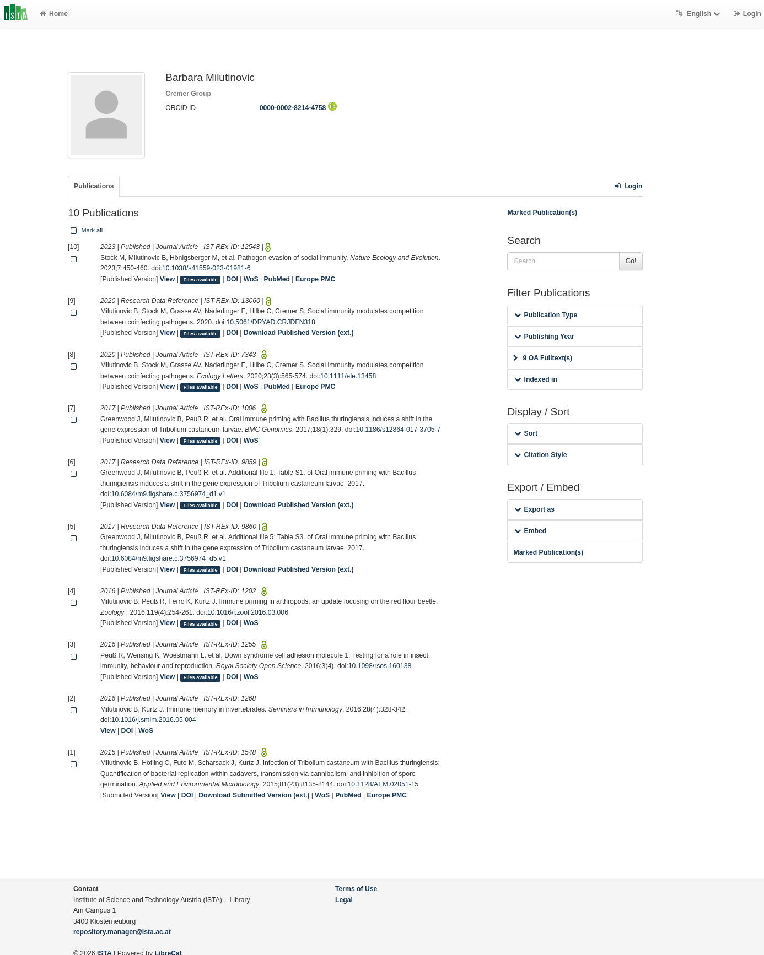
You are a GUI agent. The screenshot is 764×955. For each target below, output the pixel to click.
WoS (251, 279)
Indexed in (535, 379)
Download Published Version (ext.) (299, 333)
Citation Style (540, 455)
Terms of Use (356, 889)
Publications (94, 186)
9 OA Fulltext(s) (542, 358)
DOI (232, 279)
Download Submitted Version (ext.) (253, 795)
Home (54, 14)
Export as (534, 509)
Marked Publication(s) (542, 212)
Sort (525, 433)
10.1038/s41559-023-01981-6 (206, 268)
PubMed (277, 279)
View (167, 279)
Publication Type (545, 315)
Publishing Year (544, 336)
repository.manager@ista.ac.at (122, 932)
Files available (201, 280)
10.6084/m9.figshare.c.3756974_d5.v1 (168, 558)
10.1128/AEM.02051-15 (383, 784)
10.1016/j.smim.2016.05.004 (153, 720)
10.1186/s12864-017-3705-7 (398, 429)
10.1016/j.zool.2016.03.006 (247, 612)
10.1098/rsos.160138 (380, 666)
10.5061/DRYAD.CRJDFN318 (270, 322)
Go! (631, 261)
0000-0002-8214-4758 (298, 108)
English (699, 14)
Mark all (85, 230)
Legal (344, 900)
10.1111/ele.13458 (348, 376)
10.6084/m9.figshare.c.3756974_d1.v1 (168, 494)
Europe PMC (315, 279)
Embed (530, 531)
